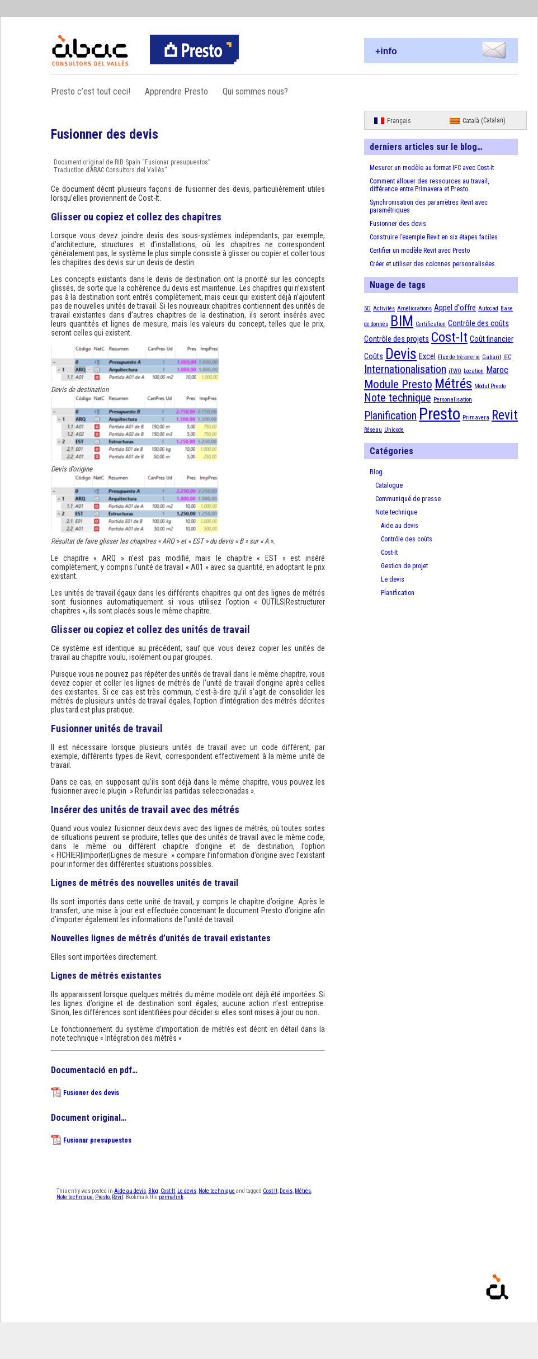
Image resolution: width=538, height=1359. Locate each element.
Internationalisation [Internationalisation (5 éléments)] (405, 369)
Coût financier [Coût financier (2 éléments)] (491, 338)
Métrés (303, 1191)
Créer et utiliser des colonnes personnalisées (432, 264)
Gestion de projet (404, 566)
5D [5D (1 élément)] (367, 308)
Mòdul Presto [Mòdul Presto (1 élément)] (490, 386)
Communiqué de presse (408, 499)
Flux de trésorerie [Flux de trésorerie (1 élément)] (459, 357)
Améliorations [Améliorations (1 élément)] (414, 308)
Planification (397, 593)
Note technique (217, 1191)
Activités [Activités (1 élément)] (384, 308)
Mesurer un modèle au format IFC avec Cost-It (432, 168)
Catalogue (389, 485)
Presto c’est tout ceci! (90, 91)
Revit (117, 1197)
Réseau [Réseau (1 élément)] (373, 429)
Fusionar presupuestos (97, 1140)
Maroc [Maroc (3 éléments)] (497, 370)
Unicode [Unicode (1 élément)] (394, 429)
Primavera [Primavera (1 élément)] (476, 417)
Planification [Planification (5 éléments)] (390, 415)
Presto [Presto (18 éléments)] (439, 413)
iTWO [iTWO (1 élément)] (455, 371)
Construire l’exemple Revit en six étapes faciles (434, 237)
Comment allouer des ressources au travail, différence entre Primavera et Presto (429, 185)
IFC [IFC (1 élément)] (507, 357)
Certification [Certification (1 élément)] (431, 324)
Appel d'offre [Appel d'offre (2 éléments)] (455, 307)
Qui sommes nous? (255, 91)
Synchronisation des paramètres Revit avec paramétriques (429, 206)
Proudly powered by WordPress (528, 1303)
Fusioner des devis (91, 1093)
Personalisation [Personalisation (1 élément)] (452, 399)
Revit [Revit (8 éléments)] (505, 415)
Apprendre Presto (176, 91)
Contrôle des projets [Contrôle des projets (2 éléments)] (396, 338)
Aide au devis (130, 1191)
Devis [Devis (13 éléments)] (401, 354)
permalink (171, 1197)
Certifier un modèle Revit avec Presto (420, 250)
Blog (153, 1191)
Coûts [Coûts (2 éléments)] (373, 356)
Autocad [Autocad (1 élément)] (488, 308)
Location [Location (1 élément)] (474, 371)
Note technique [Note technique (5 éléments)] (397, 397)
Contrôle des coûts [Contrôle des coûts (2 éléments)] (478, 323)
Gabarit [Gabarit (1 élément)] (491, 357)
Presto (102, 1197)
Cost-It (168, 1191)
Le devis (186, 1191)
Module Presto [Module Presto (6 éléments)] (398, 384)
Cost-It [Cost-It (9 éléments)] (449, 337)
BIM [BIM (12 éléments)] (401, 321)
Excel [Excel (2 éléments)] (427, 356)
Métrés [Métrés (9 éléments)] (453, 383)
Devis (286, 1191)
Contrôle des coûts (406, 539)
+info (386, 51)
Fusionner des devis (398, 224)
